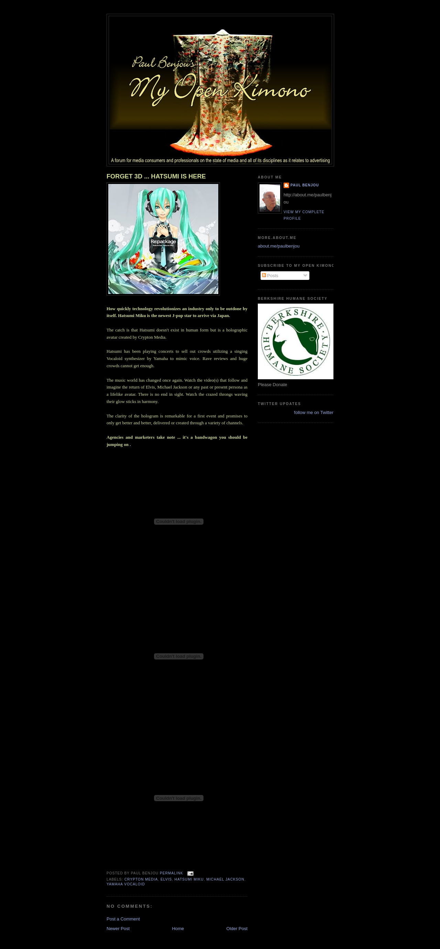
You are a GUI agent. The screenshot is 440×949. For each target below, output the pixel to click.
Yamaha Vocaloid (126, 884)
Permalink (171, 873)
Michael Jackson (225, 879)
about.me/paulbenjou (278, 246)
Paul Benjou (304, 185)
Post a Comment (123, 918)
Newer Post (118, 928)
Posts (270, 275)
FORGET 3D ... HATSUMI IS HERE (156, 176)
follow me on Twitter (313, 412)
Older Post (237, 928)
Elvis (166, 879)
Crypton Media (141, 879)
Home (178, 928)
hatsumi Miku (189, 879)
